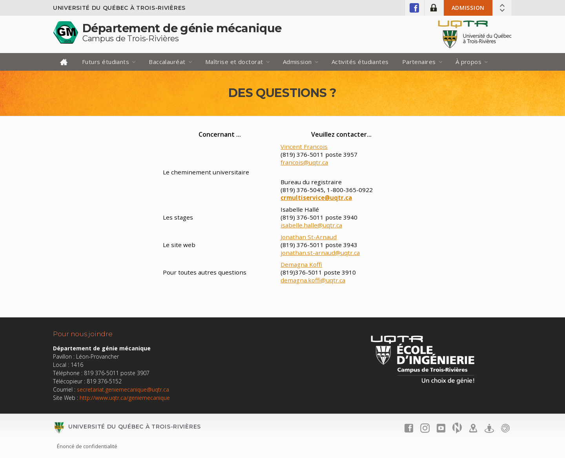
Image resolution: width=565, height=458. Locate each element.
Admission (468, 7)
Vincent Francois (304, 146)
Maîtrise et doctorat (234, 62)
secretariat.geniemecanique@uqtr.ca (123, 389)
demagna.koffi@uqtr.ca (313, 280)
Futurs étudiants (105, 62)
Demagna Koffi (301, 264)
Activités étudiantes (360, 62)
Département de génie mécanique (182, 28)
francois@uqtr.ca (304, 162)
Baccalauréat (167, 62)
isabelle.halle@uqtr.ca (311, 225)
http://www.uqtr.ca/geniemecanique (125, 397)
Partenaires (419, 62)
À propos (469, 62)
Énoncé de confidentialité (87, 446)
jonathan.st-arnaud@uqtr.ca (320, 252)
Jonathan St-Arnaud (309, 237)
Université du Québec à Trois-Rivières (119, 7)
